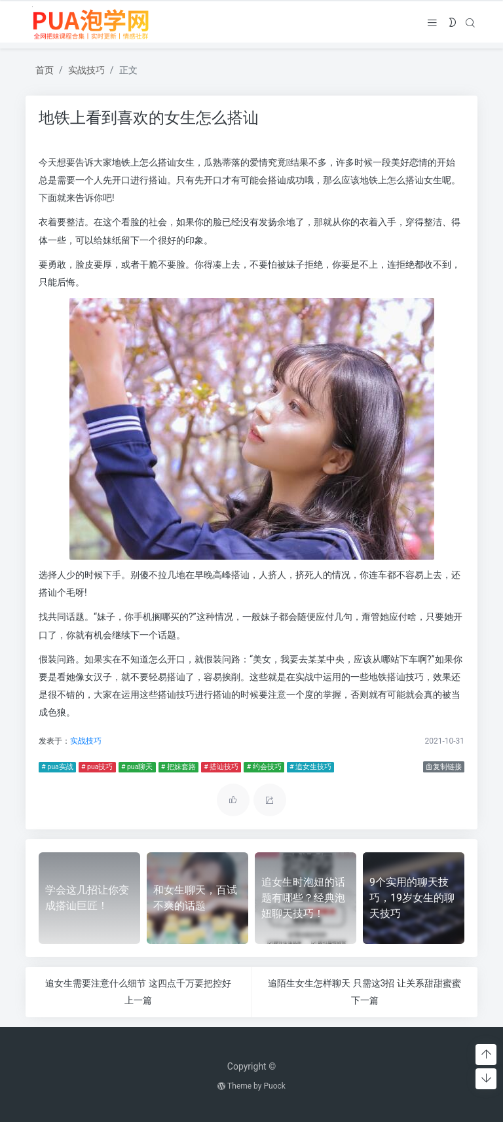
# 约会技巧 (263, 767)
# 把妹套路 (177, 767)
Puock (274, 1086)
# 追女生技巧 (309, 767)
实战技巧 (86, 70)
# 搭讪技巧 (219, 767)
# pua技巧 (95, 767)
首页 (44, 70)
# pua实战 (55, 767)
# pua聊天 (135, 767)
